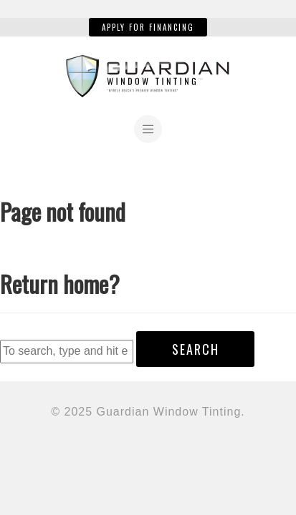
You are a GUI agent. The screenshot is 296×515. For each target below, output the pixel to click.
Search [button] (195, 349)
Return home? (60, 283)
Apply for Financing (148, 27)
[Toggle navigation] (148, 129)
